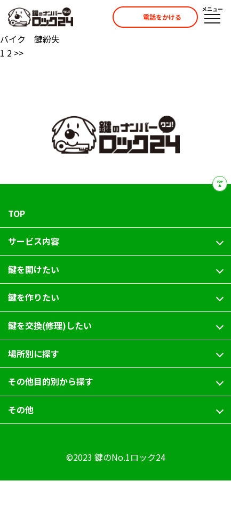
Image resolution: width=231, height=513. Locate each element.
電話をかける (152, 17)
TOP (16, 213)
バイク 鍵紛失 (30, 39)
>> (18, 52)
